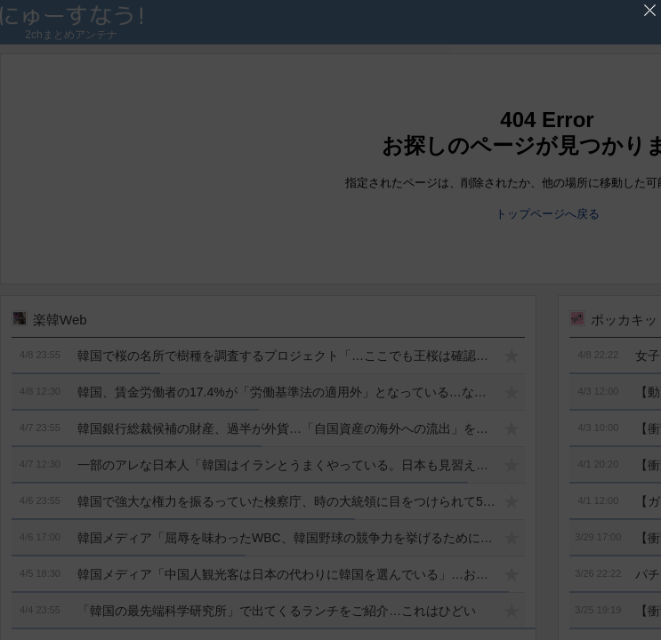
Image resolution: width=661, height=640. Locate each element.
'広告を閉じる (650, 10)
